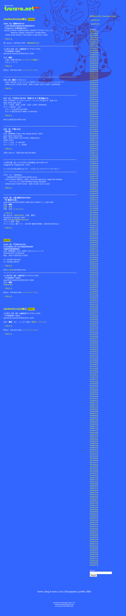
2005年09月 (94, 509)
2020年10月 (94, 142)
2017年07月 (94, 211)
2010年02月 (94, 398)
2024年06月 (94, 59)
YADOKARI (7, 285)
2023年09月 (94, 78)
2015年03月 (94, 270)
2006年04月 (94, 495)
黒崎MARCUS (32, 43)
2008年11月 (94, 428)
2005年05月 (94, 518)
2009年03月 (94, 422)
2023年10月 (94, 76)
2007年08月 (94, 460)
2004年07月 (95, 24)
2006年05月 (94, 492)
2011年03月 (94, 371)
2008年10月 (94, 430)
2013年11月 (94, 304)
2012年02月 (94, 349)
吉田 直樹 (7, 207)
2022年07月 (94, 108)
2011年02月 (94, 373)
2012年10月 (94, 332)
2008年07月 (94, 437)
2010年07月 (94, 388)
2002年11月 (94, 559)
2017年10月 (94, 206)
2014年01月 (94, 300)
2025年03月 (94, 40)
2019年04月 (94, 168)
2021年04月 (94, 134)
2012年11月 (94, 330)
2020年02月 (94, 146)
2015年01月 (94, 275)
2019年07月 (94, 161)
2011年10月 (94, 358)
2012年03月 (94, 347)
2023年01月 (94, 95)
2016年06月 (94, 238)
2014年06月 (94, 290)
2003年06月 (94, 552)
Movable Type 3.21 (68, 603)
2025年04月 (94, 38)
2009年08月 (94, 411)
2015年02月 (94, 272)
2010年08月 (94, 386)
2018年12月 (94, 176)
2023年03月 (94, 91)
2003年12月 (94, 544)
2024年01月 (94, 70)
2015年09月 (94, 258)
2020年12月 (94, 138)
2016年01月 (94, 249)
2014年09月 (94, 283)
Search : (93, 571)
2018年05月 (94, 191)
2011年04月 (94, 369)
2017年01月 (94, 223)
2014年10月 (94, 281)
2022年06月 (94, 110)
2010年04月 (94, 394)
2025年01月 (94, 44)
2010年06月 (94, 390)
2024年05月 (94, 61)
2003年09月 (94, 548)
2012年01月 (94, 351)
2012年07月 (94, 339)
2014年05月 (94, 292)
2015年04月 (94, 268)
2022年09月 (94, 104)
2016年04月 (94, 243)
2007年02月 (94, 473)
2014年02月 (94, 298)
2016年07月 (94, 236)
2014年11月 (94, 279)
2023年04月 (94, 89)
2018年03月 (94, 196)
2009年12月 (94, 403)
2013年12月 (94, 302)
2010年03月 (94, 396)
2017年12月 (94, 202)
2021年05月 (94, 132)
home (40, 591)
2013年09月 (94, 309)
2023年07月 (94, 82)
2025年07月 (94, 31)
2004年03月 (94, 537)
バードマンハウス (30, 70)
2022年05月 (94, 112)
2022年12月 (94, 97)
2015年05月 (94, 266)
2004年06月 (94, 533)
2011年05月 (94, 366)
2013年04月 (94, 319)
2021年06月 (94, 129)
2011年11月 (94, 356)
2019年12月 (94, 151)
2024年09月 (94, 53)
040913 (31, 309)
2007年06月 (94, 465)
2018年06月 (94, 189)
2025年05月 (94, 35)
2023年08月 (94, 80)
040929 (31, 19)
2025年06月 (94, 33)
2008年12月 (94, 426)
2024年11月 (94, 48)
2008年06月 (94, 439)
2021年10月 (94, 123)
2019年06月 (94, 164)
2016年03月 (94, 245)
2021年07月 (94, 127)
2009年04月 (94, 420)
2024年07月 (94, 57)
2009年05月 (94, 418)
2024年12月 (94, 46)
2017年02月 (94, 221)
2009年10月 (94, 407)
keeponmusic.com (67, 604)
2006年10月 (94, 482)
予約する (8, 39)
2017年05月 (94, 215)
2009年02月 (94, 424)
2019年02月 (94, 172)
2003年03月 (94, 554)
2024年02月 (94, 67)
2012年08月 (94, 337)
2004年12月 (95, 20)
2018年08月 (94, 185)
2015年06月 (94, 264)
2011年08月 (94, 362)
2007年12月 (94, 452)
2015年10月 (94, 255)
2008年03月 (94, 445)
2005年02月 (94, 524)
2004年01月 (94, 542)
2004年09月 (94, 529)
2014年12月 (94, 277)
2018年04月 (94, 193)
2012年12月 (94, 328)
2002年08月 (94, 563)
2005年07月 (94, 514)
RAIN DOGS (19, 215)
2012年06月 (94, 341)
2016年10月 (94, 230)
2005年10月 (94, 507)
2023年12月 (94, 72)
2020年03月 (94, 144)
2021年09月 (94, 125)
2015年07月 (94, 262)
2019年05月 (94, 166)
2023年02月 (94, 93)
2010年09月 (94, 383)
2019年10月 (94, 155)
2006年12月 (94, 477)
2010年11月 (94, 379)
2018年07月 (94, 187)
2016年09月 (94, 232)
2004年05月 (94, 535)
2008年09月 (94, 433)
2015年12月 (94, 251)
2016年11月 (94, 228)
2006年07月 (94, 488)
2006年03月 (94, 497)
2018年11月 (94, 178)
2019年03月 (94, 170)
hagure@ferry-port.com (19, 220)
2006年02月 (94, 499)
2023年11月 (94, 74)
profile (82, 591)
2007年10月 (94, 456)
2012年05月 (94, 343)
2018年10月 (94, 181)
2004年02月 (94, 539)
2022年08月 (94, 106)
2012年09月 (94, 334)
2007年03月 (94, 471)
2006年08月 (94, 486)
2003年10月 (94, 546)
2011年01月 (94, 375)
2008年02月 (94, 448)
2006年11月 (94, 480)
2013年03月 (94, 322)
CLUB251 (10, 270)
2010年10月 (94, 381)
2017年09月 (94, 208)
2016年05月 (94, 240)
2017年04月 (94, 217)
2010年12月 (94, 377)
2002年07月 (94, 565)
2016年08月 (94, 234)
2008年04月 (94, 443)
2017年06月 (94, 213)
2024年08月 (94, 55)
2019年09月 (94, 157)
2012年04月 (94, 345)
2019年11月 (94, 153)
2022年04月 (94, 114)
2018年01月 (94, 200)
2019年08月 (94, 159)
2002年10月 (94, 561)
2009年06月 (94, 416)
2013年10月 (94, 307)
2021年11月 (94, 121)
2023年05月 (94, 87)
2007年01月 (94, 475)
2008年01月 (94, 450)
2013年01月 (94, 326)
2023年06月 (94, 85)
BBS (89, 591)
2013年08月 (94, 311)
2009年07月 (94, 413)
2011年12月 (94, 354)
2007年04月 (94, 469)
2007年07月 (94, 463)
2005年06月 (94, 516)
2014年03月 (94, 296)
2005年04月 (94, 520)
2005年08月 (94, 512)
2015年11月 (94, 253)
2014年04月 (94, 294)
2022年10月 (94, 102)
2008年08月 (94, 435)
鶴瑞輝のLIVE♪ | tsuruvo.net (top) (103, 16)
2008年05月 (94, 441)
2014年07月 (94, 287)
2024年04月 (94, 63)
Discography (71, 591)
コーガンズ (26, 60)
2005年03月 (94, 522)
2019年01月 (94, 174)
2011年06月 (94, 364)
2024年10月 (94, 50)
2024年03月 (94, 65)
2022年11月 (94, 99)
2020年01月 (94, 149)
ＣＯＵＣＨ (18, 209)
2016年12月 (94, 225)
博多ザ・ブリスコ (39, 322)
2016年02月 (94, 247)
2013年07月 (94, 313)
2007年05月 (94, 467)
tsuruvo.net (8, 6)
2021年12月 (94, 119)
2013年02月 (94, 324)
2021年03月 (94, 136)
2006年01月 (94, 501)
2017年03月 (94, 219)
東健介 (35, 60)
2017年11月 (94, 204)
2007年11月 (94, 454)
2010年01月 (94, 401)
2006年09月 (94, 484)
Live (61, 591)
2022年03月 (94, 117)
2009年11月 (94, 405)
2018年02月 (94, 198)
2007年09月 (94, 458)
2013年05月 (94, 317)
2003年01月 (94, 556)
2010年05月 (94, 392)
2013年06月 (94, 315)
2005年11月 (94, 505)
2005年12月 (94, 503)
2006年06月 (94, 490)
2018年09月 (94, 183)
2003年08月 (94, 550)
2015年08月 (94, 260)
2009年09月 (94, 409)
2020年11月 (94, 140)
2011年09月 (94, 360)
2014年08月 (94, 285)
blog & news (51, 591)
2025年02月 (94, 42)
